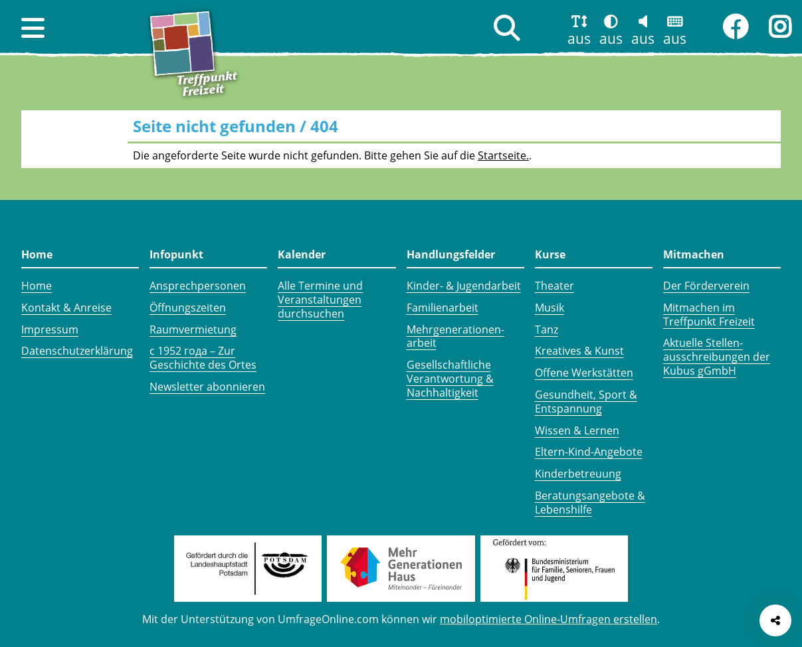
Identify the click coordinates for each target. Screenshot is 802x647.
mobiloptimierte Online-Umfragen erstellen (548, 619)
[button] (33, 28)
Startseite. (503, 155)
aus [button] (579, 38)
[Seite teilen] (775, 620)
